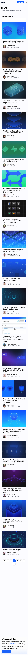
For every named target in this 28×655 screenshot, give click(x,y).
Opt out (16, 652)
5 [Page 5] (20, 560)
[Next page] (14, 564)
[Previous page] (4, 560)
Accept (7, 652)
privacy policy (13, 643)
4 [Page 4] (17, 560)
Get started (20, 2)
